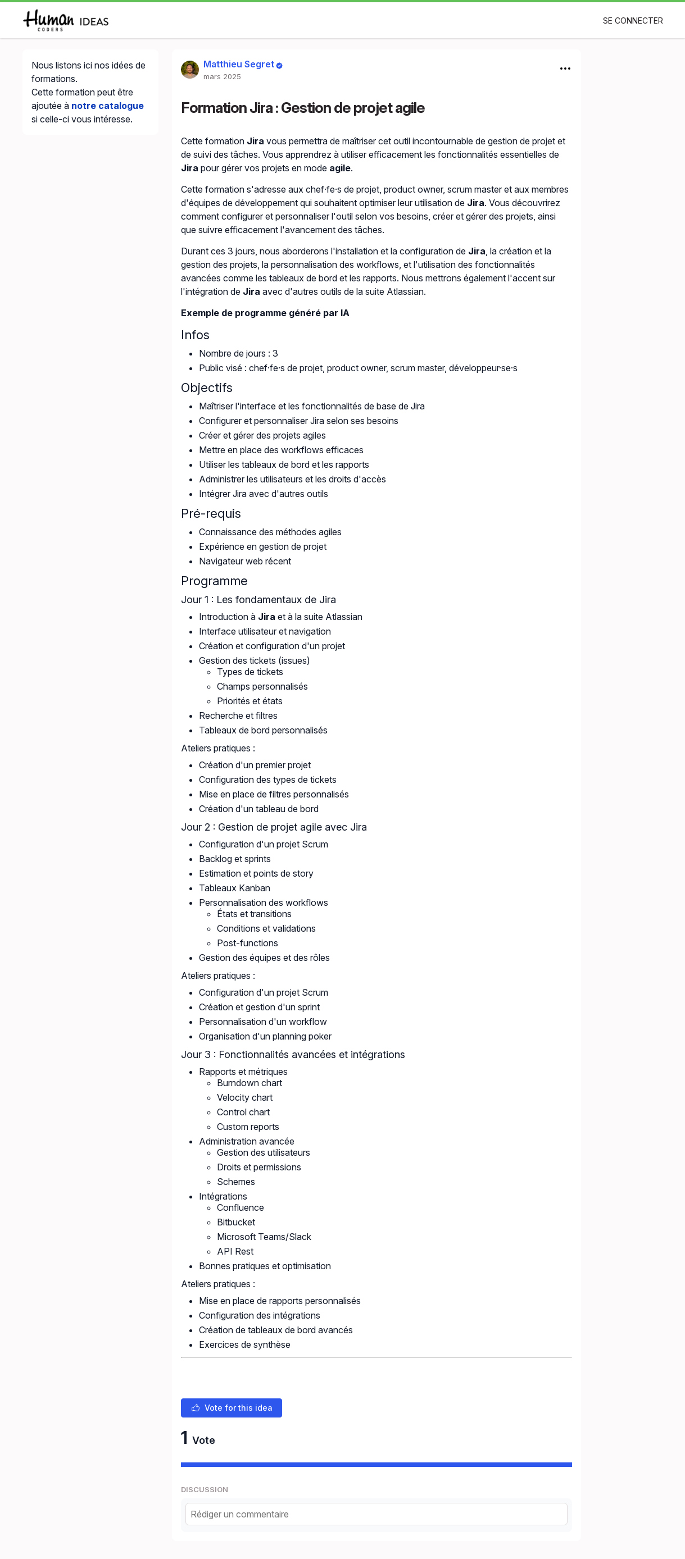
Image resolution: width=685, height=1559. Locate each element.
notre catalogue (107, 105)
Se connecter (633, 20)
